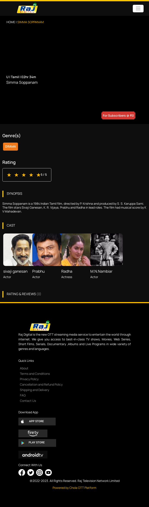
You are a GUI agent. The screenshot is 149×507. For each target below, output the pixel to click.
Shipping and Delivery (34, 390)
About (24, 368)
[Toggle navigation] (138, 8)
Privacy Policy (29, 379)
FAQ (23, 395)
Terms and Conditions (35, 374)
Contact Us (28, 401)
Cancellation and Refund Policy (41, 384)
